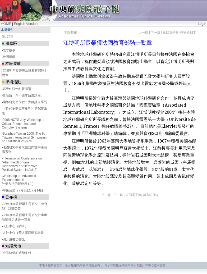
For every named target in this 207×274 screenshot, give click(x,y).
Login (202, 24)
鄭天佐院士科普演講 (17, 89)
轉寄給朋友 (188, 32)
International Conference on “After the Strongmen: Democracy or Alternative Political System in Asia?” (22, 164)
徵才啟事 (9, 50)
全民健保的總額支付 (17, 253)
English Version (26, 24)
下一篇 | (157, 32)
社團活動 (9, 57)
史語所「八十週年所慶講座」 (23, 95)
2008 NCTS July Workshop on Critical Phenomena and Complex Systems (23, 123)
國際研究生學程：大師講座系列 (25, 102)
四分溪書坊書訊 (14, 239)
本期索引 (7, 30)
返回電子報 (171, 32)
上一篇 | (145, 32)
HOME (6, 24)
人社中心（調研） (15, 226)
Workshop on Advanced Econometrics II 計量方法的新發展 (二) (19, 180)
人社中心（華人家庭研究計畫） (25, 233)
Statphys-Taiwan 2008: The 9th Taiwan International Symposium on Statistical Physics (25, 137)
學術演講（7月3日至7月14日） (24, 190)
